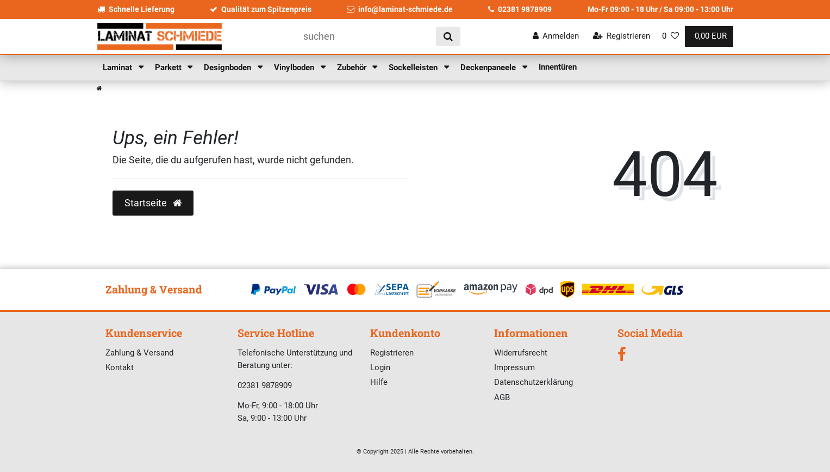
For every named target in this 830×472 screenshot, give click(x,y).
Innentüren (558, 67)
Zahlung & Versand (139, 353)
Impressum (514, 367)
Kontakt (119, 367)
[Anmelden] (556, 36)
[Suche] (448, 36)
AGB (502, 397)
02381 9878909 (520, 9)
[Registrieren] (621, 36)
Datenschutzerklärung (533, 382)
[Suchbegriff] (366, 36)
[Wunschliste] (670, 36)
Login (380, 367)
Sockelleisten (414, 67)
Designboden (228, 67)
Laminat (118, 67)
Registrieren (392, 353)
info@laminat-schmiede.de (400, 9)
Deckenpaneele (489, 67)
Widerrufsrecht (520, 353)
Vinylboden (295, 67)
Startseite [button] (153, 203)
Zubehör (353, 67)
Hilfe (379, 382)
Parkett (169, 67)
